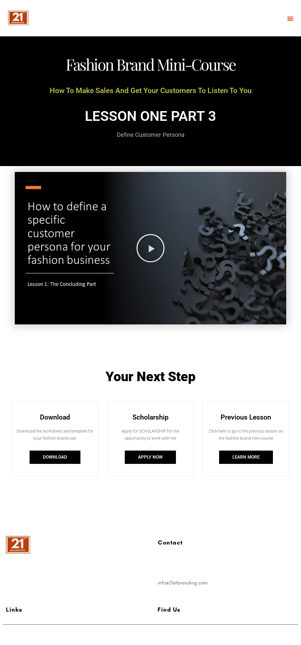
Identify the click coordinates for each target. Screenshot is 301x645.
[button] (290, 18)
